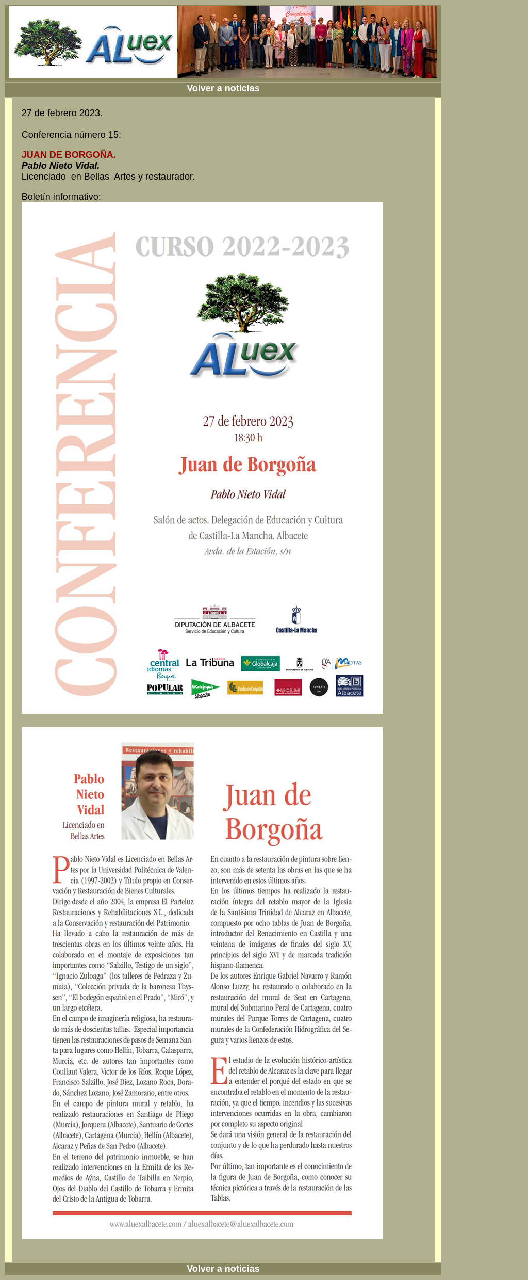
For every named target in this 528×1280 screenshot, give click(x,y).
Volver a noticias (223, 88)
